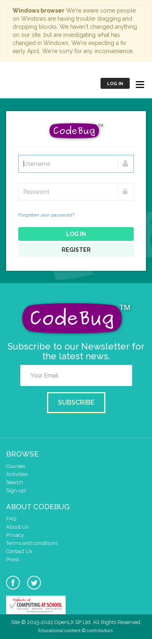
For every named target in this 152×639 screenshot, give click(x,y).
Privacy (15, 535)
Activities (17, 474)
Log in (115, 83)
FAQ (11, 519)
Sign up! (16, 490)
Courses (15, 466)
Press (12, 559)
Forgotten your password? (46, 215)
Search (14, 482)
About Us (17, 527)
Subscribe (76, 402)
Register (76, 250)
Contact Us (19, 551)
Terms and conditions (32, 543)
